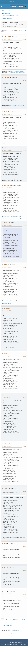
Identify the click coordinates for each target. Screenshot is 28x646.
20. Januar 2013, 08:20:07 (7, 593)
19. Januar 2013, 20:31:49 (7, 150)
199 (21, 30)
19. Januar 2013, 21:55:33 (7, 267)
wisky (5, 148)
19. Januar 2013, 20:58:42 (7, 225)
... (10, 30)
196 (14, 30)
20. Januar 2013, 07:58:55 (7, 546)
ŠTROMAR (13, 15)
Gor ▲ (21, 641)
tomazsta (6, 264)
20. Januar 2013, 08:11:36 (7, 569)
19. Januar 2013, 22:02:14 (7, 310)
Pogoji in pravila (16, 641)
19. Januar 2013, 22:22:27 (7, 397)
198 (19, 30)
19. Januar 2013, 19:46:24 (7, 39)
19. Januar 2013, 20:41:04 (7, 187)
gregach (6, 488)
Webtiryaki (7, 641)
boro (5, 567)
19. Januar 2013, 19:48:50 (7, 79)
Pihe (5, 395)
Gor (2, 619)
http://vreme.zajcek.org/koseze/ (17, 71)
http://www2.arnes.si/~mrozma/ (9, 143)
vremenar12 (7, 308)
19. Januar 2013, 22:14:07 (7, 356)
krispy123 (6, 185)
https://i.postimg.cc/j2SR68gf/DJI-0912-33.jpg (12, 218)
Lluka (5, 223)
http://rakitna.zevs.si (6, 303)
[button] (1, 6)
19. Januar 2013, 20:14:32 (7, 114)
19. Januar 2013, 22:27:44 (7, 446)
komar (17, 15)
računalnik (6, 353)
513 (25, 30)
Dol (2, 30)
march (5, 112)
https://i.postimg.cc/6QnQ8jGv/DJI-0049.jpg (11, 216)
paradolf (9, 15)
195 (12, 30)
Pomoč (11, 641)
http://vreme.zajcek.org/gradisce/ (17, 72)
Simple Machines (18, 642)
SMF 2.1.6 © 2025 (10, 642)
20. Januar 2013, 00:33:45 (7, 490)
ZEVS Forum (14, 2)
